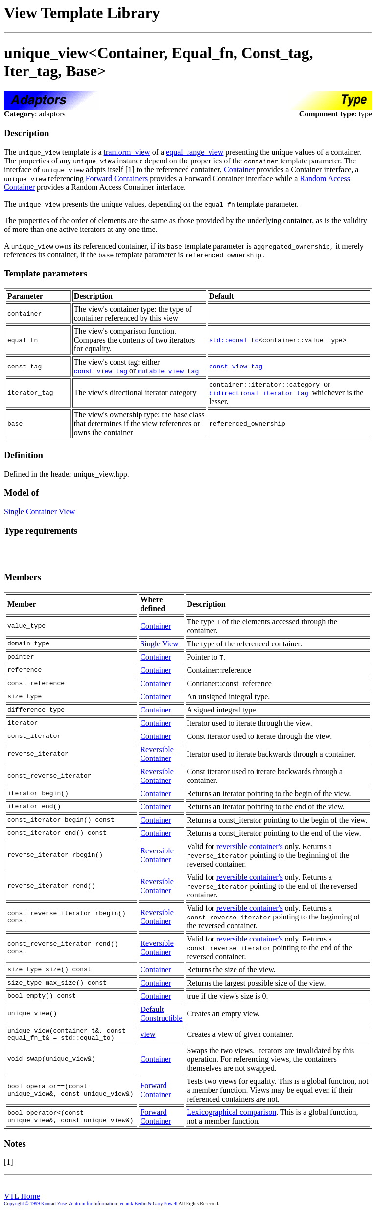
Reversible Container (156, 753)
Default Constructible (161, 1013)
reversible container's (249, 846)
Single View (159, 644)
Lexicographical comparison (232, 1115)
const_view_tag (100, 371)
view (147, 1036)
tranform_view (127, 152)
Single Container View (39, 511)
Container (239, 169)
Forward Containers (117, 178)
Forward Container (155, 1093)
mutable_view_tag (168, 371)
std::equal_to (233, 340)
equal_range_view (194, 152)
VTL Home (22, 1199)
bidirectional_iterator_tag (258, 393)
